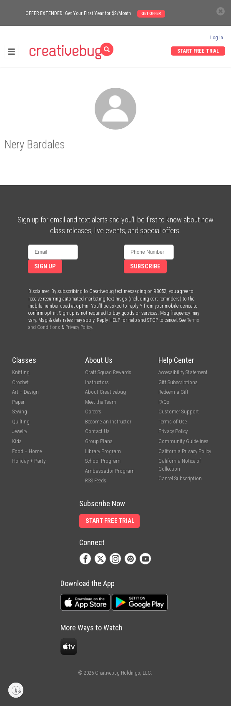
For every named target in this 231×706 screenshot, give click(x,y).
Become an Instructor (108, 421)
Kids (17, 441)
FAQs (163, 402)
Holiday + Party (28, 461)
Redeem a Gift (173, 392)
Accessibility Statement (183, 372)
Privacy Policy (78, 327)
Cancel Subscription (180, 478)
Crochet (20, 382)
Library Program (103, 451)
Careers (93, 411)
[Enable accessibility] (15, 690)
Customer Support (178, 411)
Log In (216, 38)
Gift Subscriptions (178, 382)
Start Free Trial (198, 51)
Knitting (21, 372)
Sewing (19, 411)
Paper (18, 402)
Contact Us (97, 431)
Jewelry (19, 431)
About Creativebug (105, 392)
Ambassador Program (110, 471)
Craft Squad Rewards (108, 372)
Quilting (21, 421)
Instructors (97, 382)
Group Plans (99, 441)
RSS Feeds (95, 480)
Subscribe (145, 266)
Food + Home (27, 451)
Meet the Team (100, 402)
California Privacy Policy (184, 451)
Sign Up (45, 266)
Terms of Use (172, 421)
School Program (103, 461)
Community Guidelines (183, 441)
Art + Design (25, 392)
